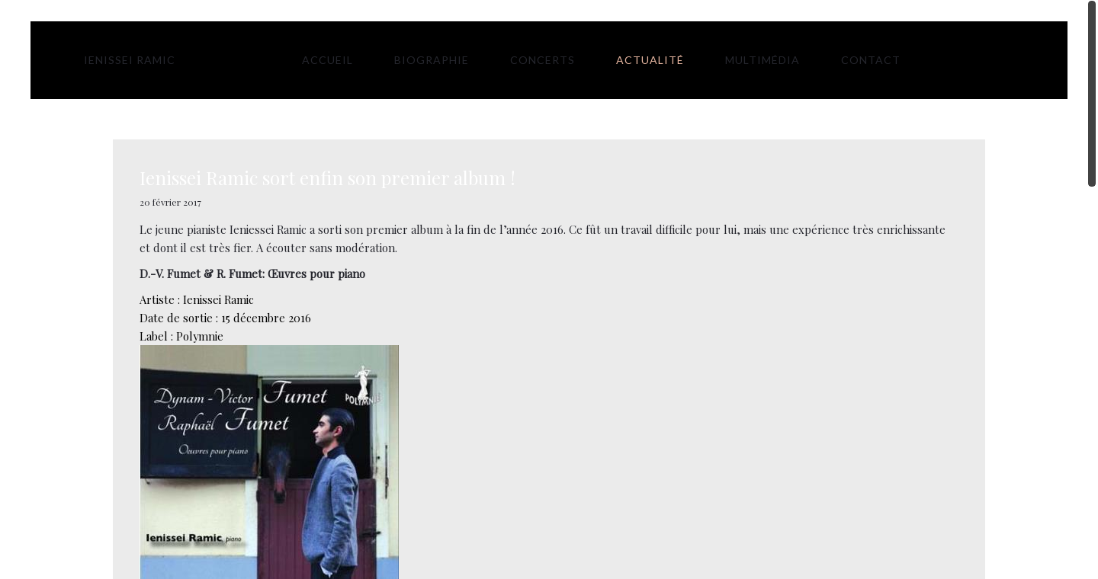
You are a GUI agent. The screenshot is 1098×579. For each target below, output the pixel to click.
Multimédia (762, 59)
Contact (871, 59)
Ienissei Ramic (129, 60)
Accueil (327, 59)
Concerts (542, 59)
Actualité (650, 59)
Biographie (431, 59)
